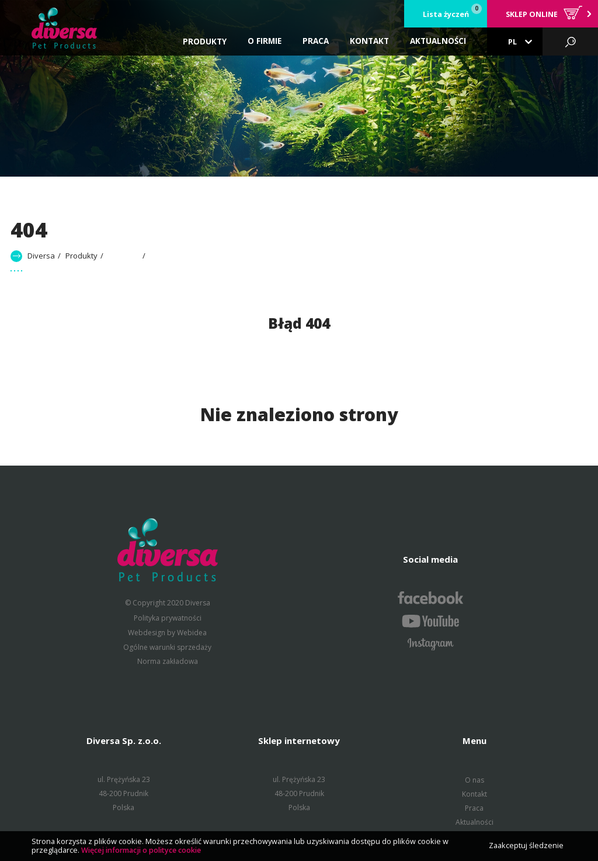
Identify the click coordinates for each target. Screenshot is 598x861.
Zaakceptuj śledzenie (526, 845)
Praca (474, 807)
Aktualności (474, 821)
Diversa (41, 255)
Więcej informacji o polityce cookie (141, 850)
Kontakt (474, 793)
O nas (474, 779)
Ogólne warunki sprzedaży (167, 647)
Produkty (205, 41)
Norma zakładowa (167, 661)
